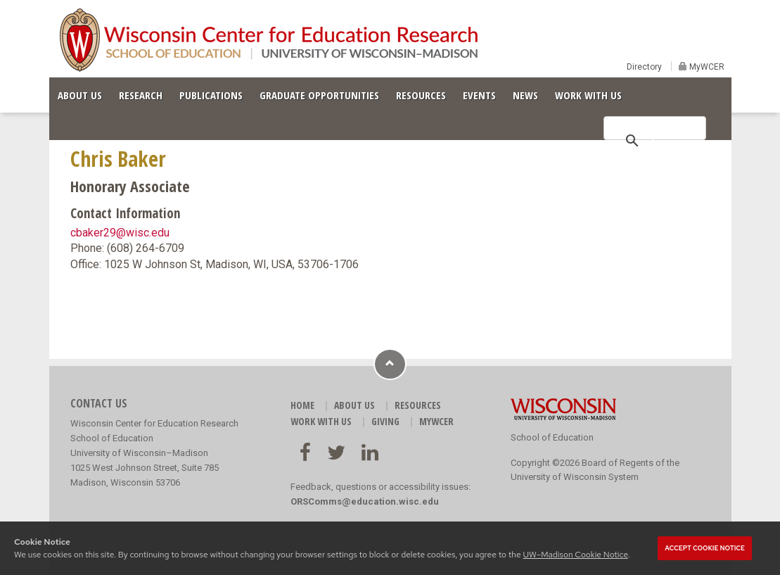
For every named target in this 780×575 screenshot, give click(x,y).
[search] (652, 139)
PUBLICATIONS (211, 95)
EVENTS (479, 95)
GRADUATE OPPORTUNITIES (319, 95)
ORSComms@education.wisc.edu (364, 501)
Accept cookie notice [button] (705, 548)
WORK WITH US (588, 95)
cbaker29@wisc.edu (120, 232)
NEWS (525, 95)
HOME (302, 405)
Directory (644, 67)
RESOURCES (421, 95)
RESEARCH (140, 95)
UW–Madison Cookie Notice (575, 554)
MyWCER (705, 67)
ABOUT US (80, 95)
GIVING (385, 421)
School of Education (552, 437)
